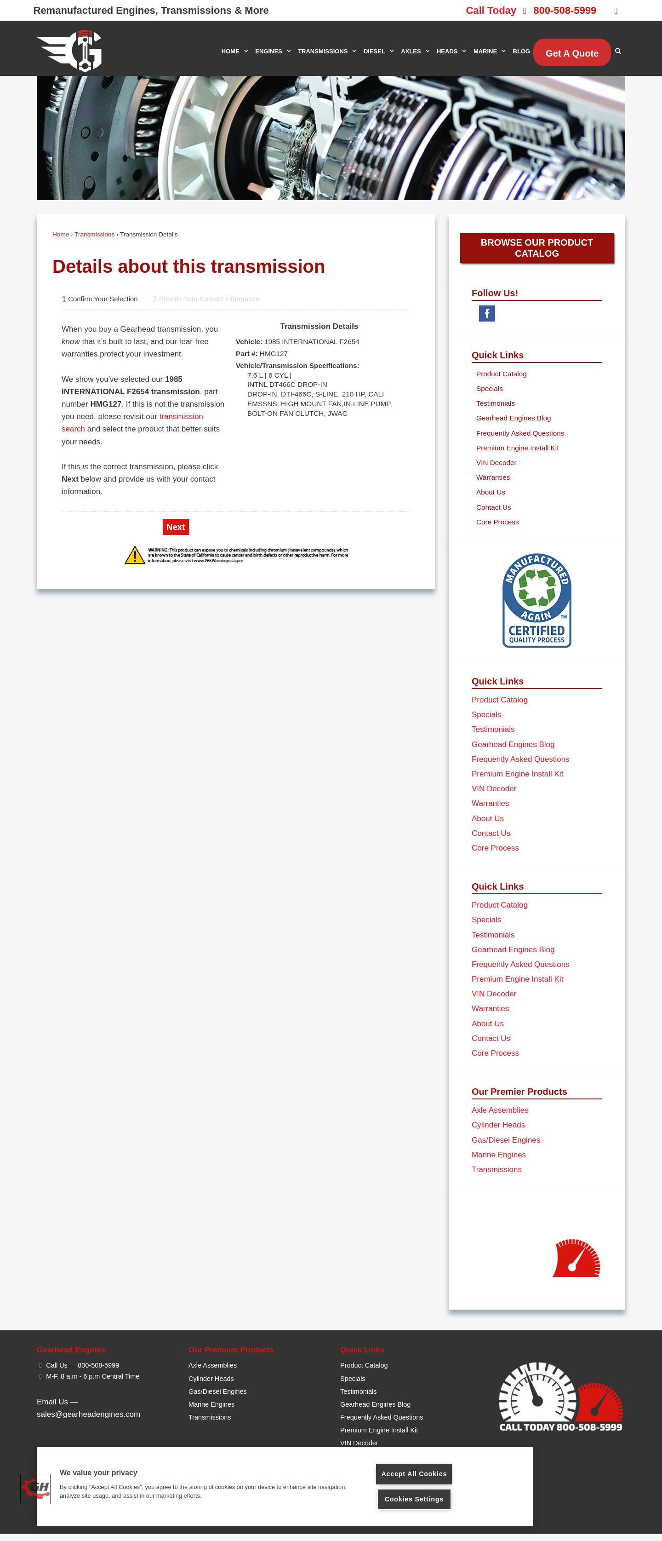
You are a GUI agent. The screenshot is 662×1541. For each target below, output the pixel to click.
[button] (35, 1489)
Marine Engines (499, 1161)
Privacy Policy (369, 1526)
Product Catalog (501, 381)
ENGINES (275, 51)
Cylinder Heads (498, 1132)
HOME (237, 51)
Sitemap (404, 1526)
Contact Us (493, 514)
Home (60, 234)
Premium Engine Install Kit (517, 455)
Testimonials (495, 410)
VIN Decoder (496, 470)
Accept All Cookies (414, 1474)
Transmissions (94, 234)
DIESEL (381, 51)
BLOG (522, 51)
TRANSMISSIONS (329, 51)
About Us (490, 499)
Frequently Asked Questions (520, 440)
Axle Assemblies (500, 1117)
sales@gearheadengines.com (88, 1421)
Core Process (497, 529)
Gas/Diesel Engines (506, 1147)
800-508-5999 (564, 10)
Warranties (493, 485)
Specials (489, 396)
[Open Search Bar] (618, 51)
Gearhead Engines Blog (513, 425)
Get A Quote (572, 53)
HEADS (453, 51)
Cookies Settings (414, 1499)
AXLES (417, 51)
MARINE (492, 51)
